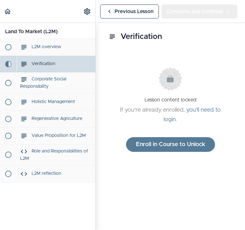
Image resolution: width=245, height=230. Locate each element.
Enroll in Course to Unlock (170, 144)
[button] (8, 11)
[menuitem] (87, 11)
